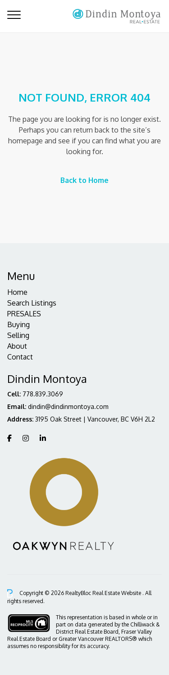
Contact (20, 356)
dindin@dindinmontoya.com (68, 406)
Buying (18, 324)
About (17, 346)
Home (17, 292)
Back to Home (84, 180)
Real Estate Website (117, 593)
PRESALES (24, 313)
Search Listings (31, 302)
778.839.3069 (43, 394)
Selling (18, 335)
